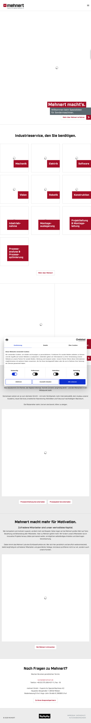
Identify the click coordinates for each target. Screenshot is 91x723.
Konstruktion (81, 195)
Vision (23, 195)
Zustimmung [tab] (18, 345)
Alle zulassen (72, 381)
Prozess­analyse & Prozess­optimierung (16, 253)
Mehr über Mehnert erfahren (73, 117)
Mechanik (21, 163)
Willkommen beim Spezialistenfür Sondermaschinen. (66, 111)
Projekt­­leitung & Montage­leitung (79, 223)
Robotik (53, 195)
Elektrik (53, 163)
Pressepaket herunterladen (60, 502)
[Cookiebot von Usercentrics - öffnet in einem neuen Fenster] (77, 340)
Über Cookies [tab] (73, 345)
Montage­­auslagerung (47, 225)
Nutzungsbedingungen (77, 718)
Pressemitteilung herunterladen (32, 502)
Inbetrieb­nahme (15, 225)
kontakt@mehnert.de (45, 680)
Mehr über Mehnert (45, 273)
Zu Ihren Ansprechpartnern (45, 700)
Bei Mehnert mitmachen (45, 647)
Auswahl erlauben (45, 381)
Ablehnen (18, 381)
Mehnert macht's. (66, 105)
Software (83, 163)
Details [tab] (45, 345)
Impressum (71, 715)
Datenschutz (80, 715)
